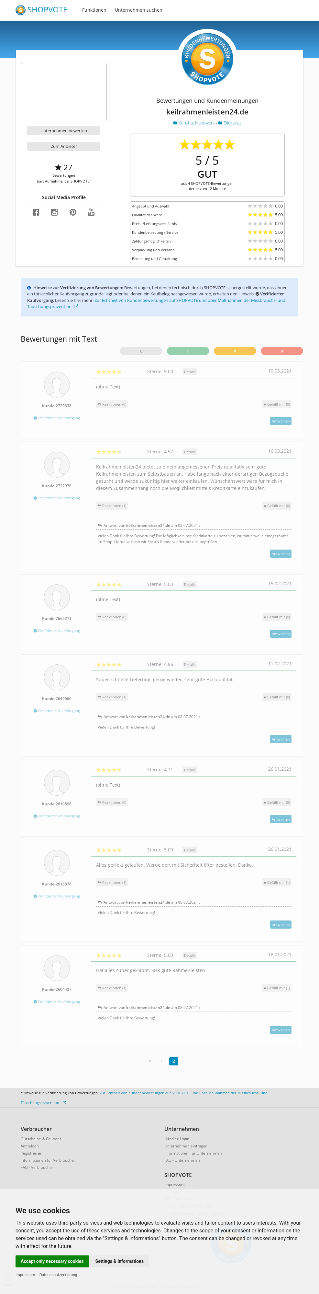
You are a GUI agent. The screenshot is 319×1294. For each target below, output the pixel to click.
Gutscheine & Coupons (41, 1139)
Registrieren (31, 1153)
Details (189, 371)
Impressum (25, 1275)
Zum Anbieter (64, 146)
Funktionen (94, 10)
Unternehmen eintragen (185, 1146)
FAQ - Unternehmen (182, 1160)
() (277, 404)
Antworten (281, 421)
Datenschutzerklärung (58, 1275)
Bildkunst (229, 123)
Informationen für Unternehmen (193, 1153)
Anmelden (30, 1146)
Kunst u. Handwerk (194, 123)
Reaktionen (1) (112, 505)
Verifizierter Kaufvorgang (57, 417)
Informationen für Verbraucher (48, 1160)
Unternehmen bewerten (63, 131)
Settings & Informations (119, 1261)
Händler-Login (176, 1139)
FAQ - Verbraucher (37, 1167)
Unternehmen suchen (138, 10)
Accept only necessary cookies (52, 1261)
